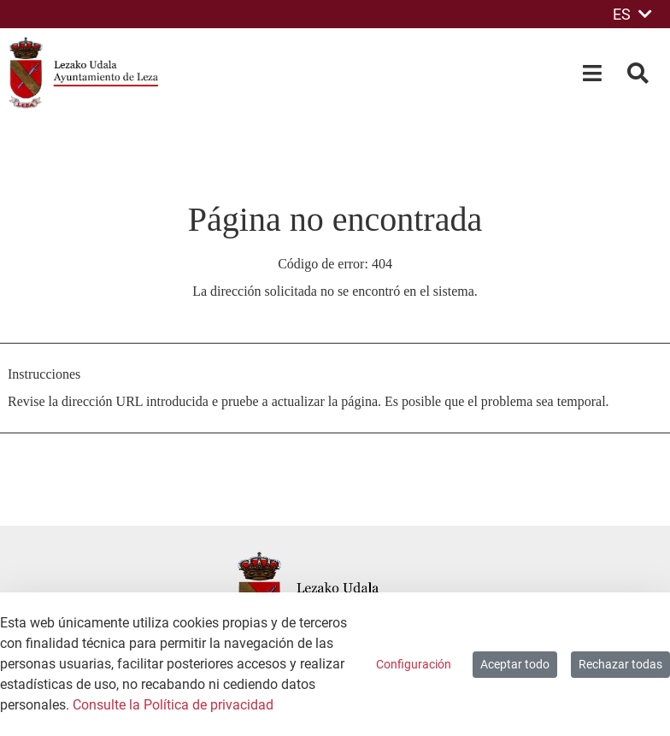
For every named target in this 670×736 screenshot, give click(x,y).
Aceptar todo (515, 664)
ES (632, 14)
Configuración (413, 664)
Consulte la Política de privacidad (173, 705)
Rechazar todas (620, 664)
